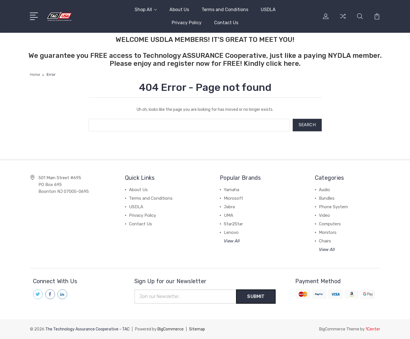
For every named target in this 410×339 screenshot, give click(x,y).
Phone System (333, 206)
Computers (330, 223)
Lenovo (231, 232)
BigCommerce (170, 329)
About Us (179, 9)
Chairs (325, 241)
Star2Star (233, 223)
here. (292, 64)
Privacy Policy (187, 22)
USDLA (268, 9)
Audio (324, 189)
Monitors (328, 232)
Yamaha (231, 189)
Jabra (229, 206)
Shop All (146, 9)
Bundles (327, 198)
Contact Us (226, 22)
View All (232, 241)
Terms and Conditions (225, 9)
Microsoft (233, 198)
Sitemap (197, 329)
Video (324, 215)
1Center (373, 329)
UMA (228, 215)
